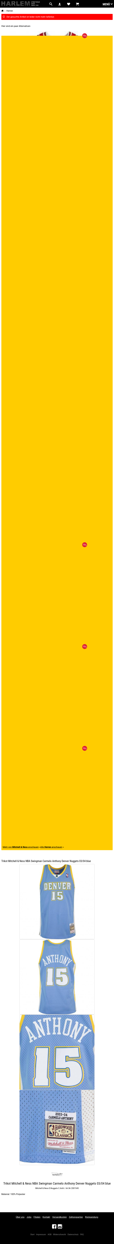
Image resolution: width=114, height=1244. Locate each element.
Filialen (37, 1217)
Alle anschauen (51, 847)
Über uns (20, 1217)
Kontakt (46, 1217)
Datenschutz (73, 1234)
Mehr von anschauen (21, 847)
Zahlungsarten (76, 1217)
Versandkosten (59, 1217)
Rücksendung (91, 1217)
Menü (108, 4)
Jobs (29, 1217)
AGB (49, 1234)
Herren (9, 11)
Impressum (41, 1234)
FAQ (82, 1234)
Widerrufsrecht (59, 1234)
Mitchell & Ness (42, 1188)
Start (32, 1234)
